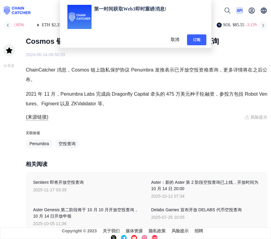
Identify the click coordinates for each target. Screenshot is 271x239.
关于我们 (111, 230)
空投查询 (67, 143)
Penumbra (39, 143)
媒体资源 (134, 230)
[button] (263, 10)
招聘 (199, 230)
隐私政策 (157, 230)
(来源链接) (37, 116)
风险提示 (180, 230)
